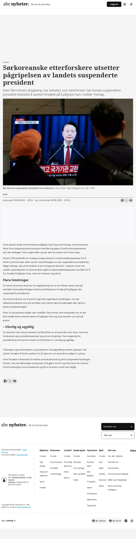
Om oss (112, 450)
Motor (67, 477)
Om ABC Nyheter (115, 456)
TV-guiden (91, 481)
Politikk (43, 487)
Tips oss (107, 435)
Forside (43, 456)
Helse (66, 471)
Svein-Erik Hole (22, 455)
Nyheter (44, 450)
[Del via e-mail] (131, 200)
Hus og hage (78, 468)
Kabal (101, 486)
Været (89, 487)
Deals (75, 480)
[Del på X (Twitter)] (127, 200)
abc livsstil (116, 520)
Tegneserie (91, 505)
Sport (42, 481)
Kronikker (54, 468)
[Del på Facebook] (122, 200)
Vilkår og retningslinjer (117, 480)
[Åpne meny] (124, 4)
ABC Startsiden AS (24, 507)
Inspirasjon (79, 450)
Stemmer (55, 450)
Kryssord (102, 480)
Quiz (101, 462)
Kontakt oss (109, 426)
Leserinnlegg (55, 474)
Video (133, 450)
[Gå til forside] (27, 4)
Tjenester (92, 450)
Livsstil (68, 450)
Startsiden (91, 456)
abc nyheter (100, 520)
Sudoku (102, 474)
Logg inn (114, 4)
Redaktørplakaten (19, 477)
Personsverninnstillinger (118, 474)
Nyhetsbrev (92, 499)
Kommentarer (56, 462)
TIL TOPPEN (7, 520)
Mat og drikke (79, 474)
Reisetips (77, 462)
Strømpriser (92, 493)
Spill (101, 450)
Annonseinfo (113, 468)
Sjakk (101, 468)
